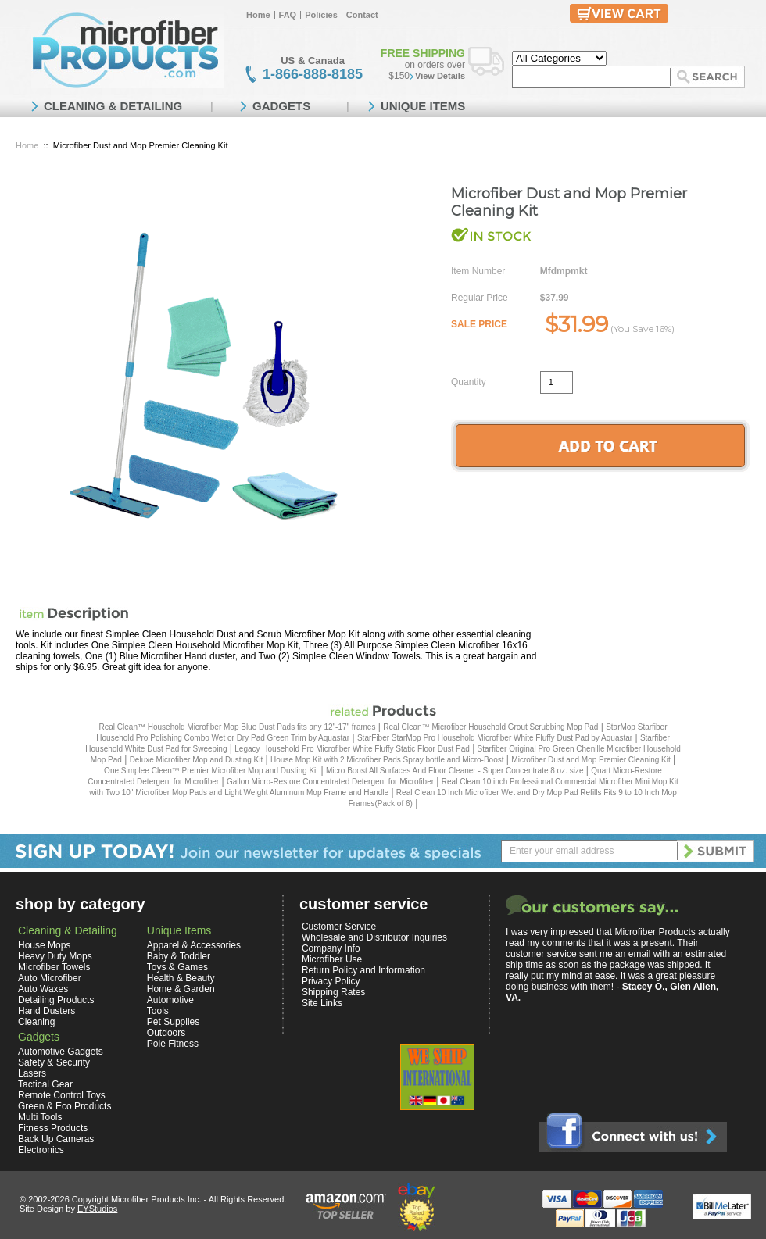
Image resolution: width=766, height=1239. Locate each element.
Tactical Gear (45, 1084)
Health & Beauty (181, 978)
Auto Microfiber (49, 978)
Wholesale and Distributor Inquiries (374, 937)
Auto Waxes (43, 989)
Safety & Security (54, 1062)
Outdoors (166, 1032)
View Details (440, 75)
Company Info (331, 948)
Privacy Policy (331, 981)
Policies (321, 15)
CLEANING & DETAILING (113, 105)
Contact (362, 15)
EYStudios (97, 1208)
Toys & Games (177, 967)
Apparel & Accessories (194, 945)
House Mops (44, 945)
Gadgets (38, 1036)
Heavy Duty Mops (55, 956)
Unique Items (179, 930)
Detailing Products (56, 999)
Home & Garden (181, 989)
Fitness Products (53, 1128)
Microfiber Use (332, 959)
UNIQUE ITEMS (423, 105)
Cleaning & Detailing (67, 930)
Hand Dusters (46, 1010)
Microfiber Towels (54, 967)
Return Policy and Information (363, 970)
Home (258, 15)
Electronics (41, 1149)
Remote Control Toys (62, 1095)
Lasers (32, 1073)
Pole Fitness (173, 1043)
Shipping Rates (333, 992)
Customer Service (339, 926)
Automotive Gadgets (60, 1051)
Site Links (322, 1003)
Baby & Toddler (178, 956)
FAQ (288, 15)
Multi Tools (40, 1117)
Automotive (170, 999)
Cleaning (36, 1021)
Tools (158, 1010)
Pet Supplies (173, 1021)
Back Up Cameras (56, 1139)
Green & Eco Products (64, 1106)
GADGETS (281, 105)
